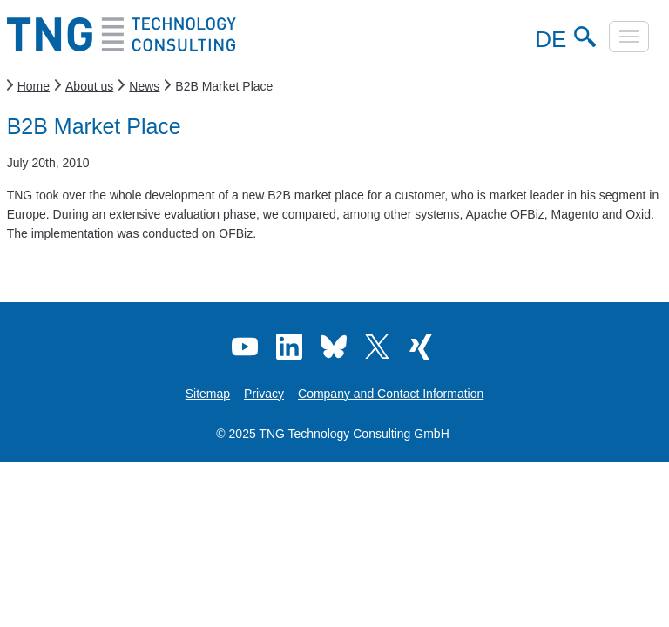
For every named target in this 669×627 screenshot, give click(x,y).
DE (548, 39)
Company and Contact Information (390, 394)
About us (89, 86)
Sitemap (208, 394)
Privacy (264, 394)
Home (33, 86)
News (144, 86)
